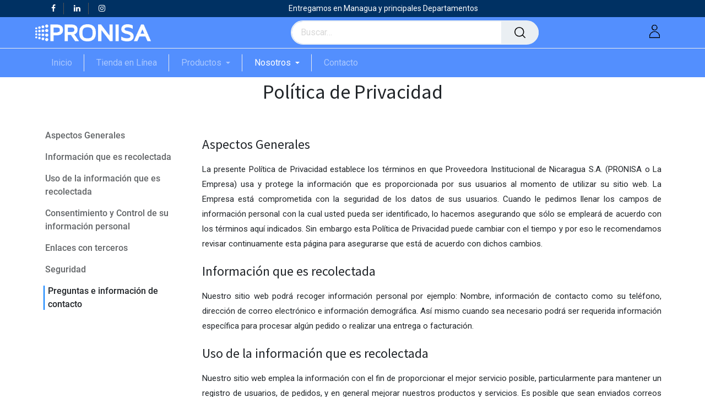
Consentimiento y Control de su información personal (107, 220)
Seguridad (65, 269)
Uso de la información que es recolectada (102, 185)
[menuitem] (67, 63)
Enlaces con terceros (86, 248)
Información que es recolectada (108, 157)
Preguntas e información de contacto (103, 297)
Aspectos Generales (85, 135)
